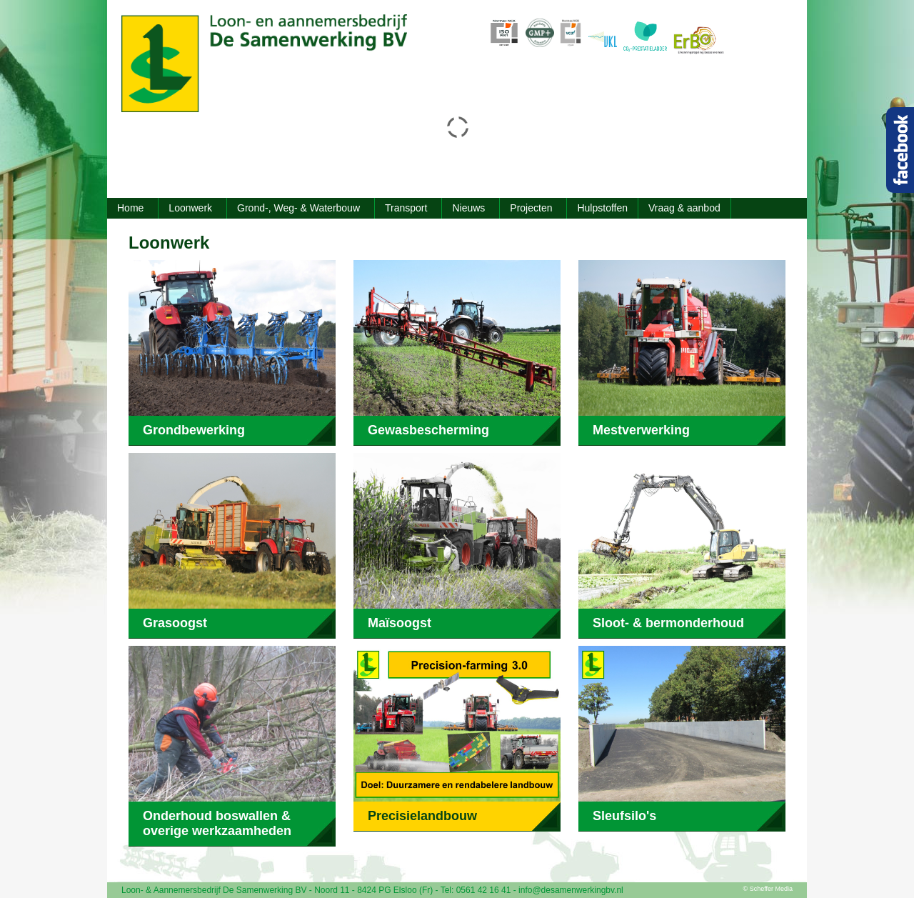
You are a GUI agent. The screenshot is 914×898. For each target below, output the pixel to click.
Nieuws (468, 208)
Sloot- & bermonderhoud (668, 623)
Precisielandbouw (422, 816)
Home (130, 208)
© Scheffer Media (768, 888)
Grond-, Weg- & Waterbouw (298, 208)
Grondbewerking (194, 430)
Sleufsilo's (624, 816)
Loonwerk (190, 208)
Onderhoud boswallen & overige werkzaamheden (217, 823)
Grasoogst (175, 623)
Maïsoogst (399, 623)
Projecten (531, 208)
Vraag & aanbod (684, 208)
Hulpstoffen (602, 208)
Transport (406, 208)
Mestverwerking (641, 430)
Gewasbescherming (428, 430)
